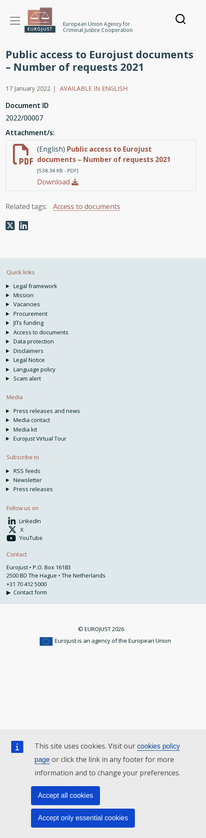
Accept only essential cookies (83, 818)
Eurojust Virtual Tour (39, 438)
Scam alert (27, 378)
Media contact (31, 420)
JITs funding (28, 323)
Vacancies (26, 304)
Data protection (33, 341)
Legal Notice (29, 360)
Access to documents (86, 206)
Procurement (30, 313)
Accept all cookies (65, 795)
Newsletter (27, 480)
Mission (23, 295)
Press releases (33, 489)
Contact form (30, 592)
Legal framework (35, 286)
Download (57, 182)
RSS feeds (27, 471)
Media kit (25, 429)
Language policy (34, 369)
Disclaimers (28, 351)
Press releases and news (46, 411)
